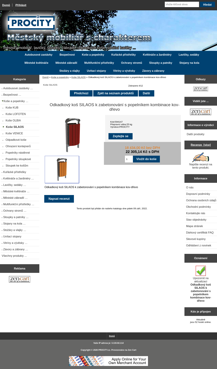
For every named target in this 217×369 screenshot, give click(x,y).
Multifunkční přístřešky (99, 62)
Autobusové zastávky (39, 54)
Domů (6, 5)
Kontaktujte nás (195, 213)
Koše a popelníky (60, 77)
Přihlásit (20, 5)
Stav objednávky (196, 219)
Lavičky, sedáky (189, 54)
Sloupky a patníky (160, 62)
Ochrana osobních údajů (201, 200)
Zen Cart (132, 350)
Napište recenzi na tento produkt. (200, 160)
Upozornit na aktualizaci (200, 284)
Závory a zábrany (153, 70)
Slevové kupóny (196, 238)
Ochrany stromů (131, 62)
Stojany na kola (189, 62)
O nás (190, 187)
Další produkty (195, 134)
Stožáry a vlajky (69, 70)
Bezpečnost (67, 54)
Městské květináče (36, 62)
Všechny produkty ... (14, 255)
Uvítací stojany (96, 70)
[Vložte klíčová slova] (182, 4)
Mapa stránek (194, 226)
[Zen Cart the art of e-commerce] (19, 279)
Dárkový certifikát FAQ (200, 232)
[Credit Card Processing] (108, 365)
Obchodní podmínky (198, 206)
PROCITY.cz (104, 350)
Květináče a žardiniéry (157, 54)
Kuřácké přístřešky (123, 54)
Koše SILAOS (78, 77)
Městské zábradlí (66, 62)
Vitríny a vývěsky (124, 70)
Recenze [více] (201, 144)
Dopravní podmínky (198, 193)
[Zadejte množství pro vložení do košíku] (129, 159)
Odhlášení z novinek (198, 245)
